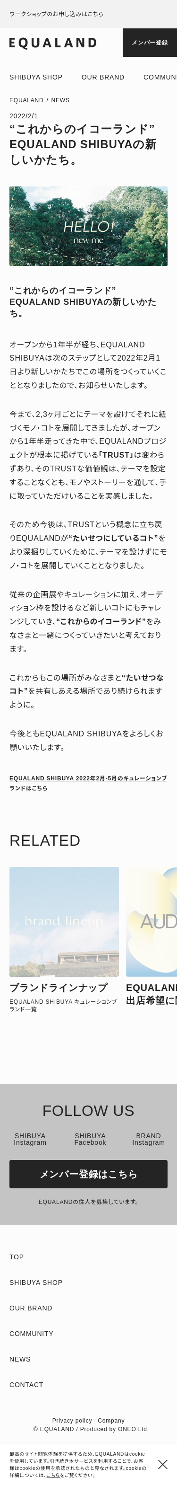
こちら (53, 1475)
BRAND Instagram (148, 1139)
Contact (26, 1385)
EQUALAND (26, 100)
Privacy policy (72, 1420)
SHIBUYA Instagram (30, 1139)
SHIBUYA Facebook (90, 1139)
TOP (16, 1257)
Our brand (103, 77)
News (60, 100)
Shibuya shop (36, 77)
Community (31, 1333)
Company (111, 1420)
